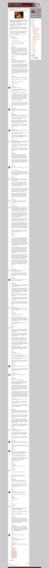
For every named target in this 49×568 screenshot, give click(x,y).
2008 (32, 25)
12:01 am (12, 448)
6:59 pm (12, 427)
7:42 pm (12, 164)
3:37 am (12, 305)
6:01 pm (12, 138)
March (33, 49)
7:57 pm (12, 176)
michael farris (13, 199)
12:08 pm (12, 477)
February (34, 50)
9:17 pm (12, 536)
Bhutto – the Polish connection (36, 28)
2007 (32, 26)
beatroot (12, 86)
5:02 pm (12, 106)
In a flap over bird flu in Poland (36, 39)
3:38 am (12, 311)
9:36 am (12, 546)
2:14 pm (12, 45)
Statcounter (32, 58)
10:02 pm (12, 515)
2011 (32, 22)
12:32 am (12, 467)
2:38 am (12, 541)
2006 (32, 52)
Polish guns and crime (35, 38)
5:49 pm (12, 127)
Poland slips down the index (35, 35)
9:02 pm (12, 233)
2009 (32, 24)
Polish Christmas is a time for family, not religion (18, 10)
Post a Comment (11, 560)
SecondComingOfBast (14, 206)
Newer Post (9, 563)
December (34, 27)
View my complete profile (35, 16)
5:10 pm (12, 112)
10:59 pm (12, 503)
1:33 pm (12, 489)
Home (18, 563)
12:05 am (12, 463)
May (33, 47)
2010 (32, 23)
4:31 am (12, 532)
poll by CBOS (12, 23)
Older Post (27, 563)
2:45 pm (12, 74)
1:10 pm (12, 363)
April (33, 48)
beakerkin (12, 326)
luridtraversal (13, 373)
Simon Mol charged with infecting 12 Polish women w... (36, 34)
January (34, 51)
